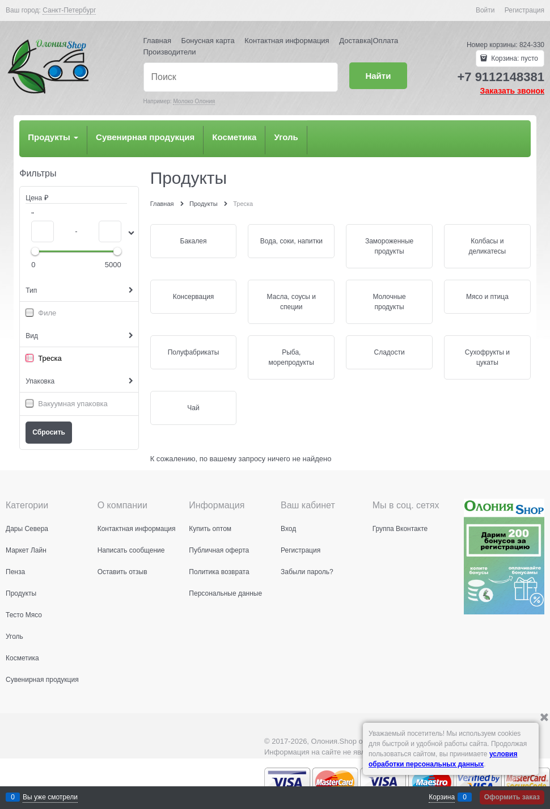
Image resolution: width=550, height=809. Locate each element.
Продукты (53, 137)
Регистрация (524, 10)
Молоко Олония (194, 101)
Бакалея (193, 241)
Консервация (193, 297)
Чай (193, 408)
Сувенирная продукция (145, 137)
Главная (157, 40)
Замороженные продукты (389, 246)
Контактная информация (286, 40)
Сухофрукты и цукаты (487, 357)
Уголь (286, 137)
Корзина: (513, 58)
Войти (485, 10)
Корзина (442, 797)
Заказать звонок (512, 90)
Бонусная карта (208, 40)
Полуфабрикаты (193, 352)
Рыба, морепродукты (291, 357)
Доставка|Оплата (368, 40)
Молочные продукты (389, 302)
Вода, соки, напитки (291, 241)
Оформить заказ (512, 797)
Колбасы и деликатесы (487, 246)
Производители (169, 52)
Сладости (389, 352)
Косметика (234, 137)
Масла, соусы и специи (291, 302)
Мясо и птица (487, 297)
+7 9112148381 (500, 77)
